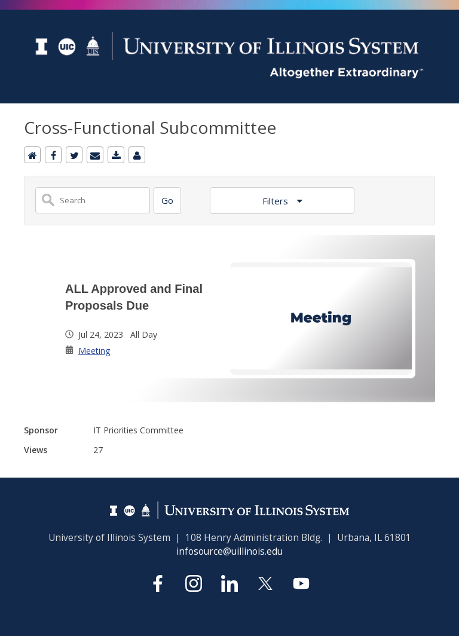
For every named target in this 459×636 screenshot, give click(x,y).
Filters (276, 201)
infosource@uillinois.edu (229, 551)
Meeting (94, 350)
